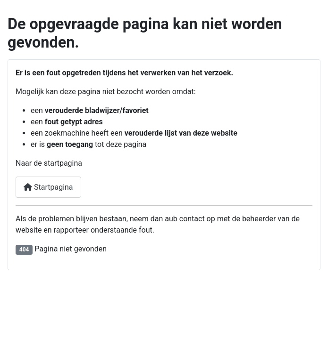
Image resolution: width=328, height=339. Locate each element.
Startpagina (48, 187)
